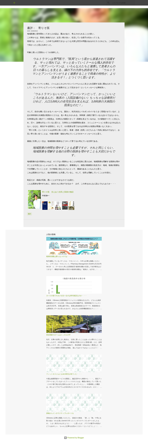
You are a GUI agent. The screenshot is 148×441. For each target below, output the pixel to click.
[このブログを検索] (123, 3)
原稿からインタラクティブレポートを (60, 413)
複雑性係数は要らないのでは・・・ (59, 256)
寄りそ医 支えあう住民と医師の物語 (58, 192)
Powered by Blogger (74, 438)
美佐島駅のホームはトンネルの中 (58, 335)
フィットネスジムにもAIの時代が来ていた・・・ (64, 374)
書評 (29, 214)
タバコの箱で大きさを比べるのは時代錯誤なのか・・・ (66, 296)
